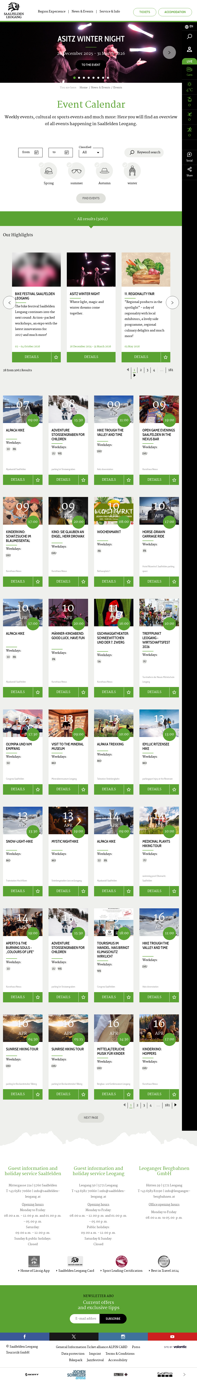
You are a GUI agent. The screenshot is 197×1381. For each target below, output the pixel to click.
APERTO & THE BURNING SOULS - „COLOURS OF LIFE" (20, 947)
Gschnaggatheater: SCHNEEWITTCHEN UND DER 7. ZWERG (113, 637)
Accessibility (117, 1359)
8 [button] (108, 78)
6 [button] (98, 78)
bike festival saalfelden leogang (35, 296)
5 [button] (93, 78)
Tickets (144, 12)
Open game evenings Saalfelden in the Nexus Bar (158, 434)
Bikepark (75, 1359)
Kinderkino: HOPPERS (152, 1051)
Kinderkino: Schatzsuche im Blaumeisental (18, 536)
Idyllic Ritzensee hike (155, 746)
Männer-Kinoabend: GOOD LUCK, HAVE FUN (68, 635)
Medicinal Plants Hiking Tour (156, 843)
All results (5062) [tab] (91, 219)
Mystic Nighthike (65, 841)
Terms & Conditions (120, 1353)
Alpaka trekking (110, 744)
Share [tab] (189, 172)
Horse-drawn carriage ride (153, 534)
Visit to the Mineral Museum (68, 746)
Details (32, 357)
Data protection (72, 1353)
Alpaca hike (15, 430)
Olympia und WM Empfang (19, 746)
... (161, 370)
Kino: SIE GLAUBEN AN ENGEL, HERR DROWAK (68, 534)
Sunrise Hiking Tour (22, 1049)
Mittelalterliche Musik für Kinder (111, 1051)
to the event (91, 65)
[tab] (189, 26)
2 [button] (79, 78)
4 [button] (89, 78)
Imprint (95, 1353)
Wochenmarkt (109, 532)
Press (136, 1346)
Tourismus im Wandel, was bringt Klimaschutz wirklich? (113, 949)
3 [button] (84, 78)
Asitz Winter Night (85, 294)
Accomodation (175, 12)
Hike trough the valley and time (110, 432)
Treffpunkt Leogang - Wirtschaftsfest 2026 (156, 640)
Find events (91, 198)
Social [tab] (189, 157)
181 (170, 370)
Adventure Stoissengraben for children (68, 434)
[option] (91, 52)
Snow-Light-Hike (19, 841)
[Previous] (9, 302)
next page (91, 1117)
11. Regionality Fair (139, 294)
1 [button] (74, 78)
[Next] (169, 52)
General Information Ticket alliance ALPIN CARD (91, 1346)
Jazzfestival (95, 1359)
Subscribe (113, 1318)
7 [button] (103, 78)
